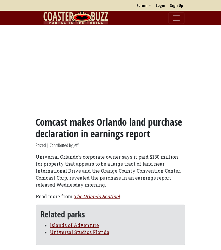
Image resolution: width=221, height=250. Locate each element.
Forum (142, 5)
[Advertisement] (110, 70)
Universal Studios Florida (79, 232)
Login (160, 5)
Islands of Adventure (74, 225)
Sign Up (176, 5)
